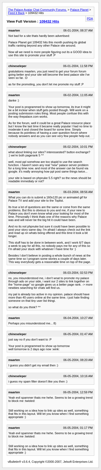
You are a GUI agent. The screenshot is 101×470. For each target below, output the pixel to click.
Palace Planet (79, 9)
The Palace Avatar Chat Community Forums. (37, 9)
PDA (90, 18)
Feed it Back (16, 13)
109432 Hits (49, 21)
